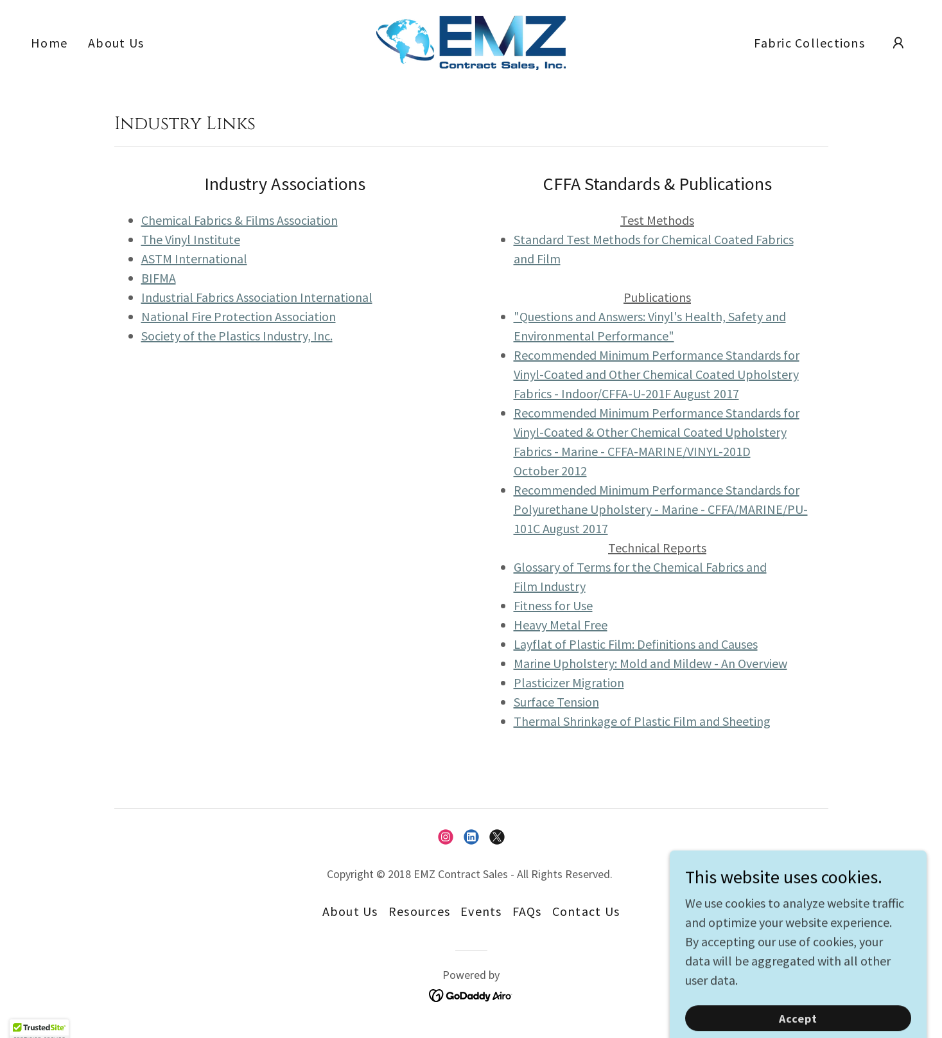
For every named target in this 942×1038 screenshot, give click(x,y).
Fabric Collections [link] (809, 43)
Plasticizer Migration (569, 682)
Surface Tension (556, 702)
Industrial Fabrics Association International (256, 297)
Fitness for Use (553, 605)
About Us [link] (116, 43)
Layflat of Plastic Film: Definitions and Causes (636, 644)
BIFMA (158, 278)
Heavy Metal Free (560, 625)
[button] (898, 43)
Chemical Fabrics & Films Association (239, 220)
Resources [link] (419, 911)
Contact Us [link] (586, 911)
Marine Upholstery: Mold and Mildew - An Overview (650, 663)
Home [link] (49, 43)
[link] (471, 41)
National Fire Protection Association (238, 316)
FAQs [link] (527, 911)
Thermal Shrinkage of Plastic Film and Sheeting (642, 721)
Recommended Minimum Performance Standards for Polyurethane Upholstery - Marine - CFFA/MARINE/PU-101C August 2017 (661, 509)
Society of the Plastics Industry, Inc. (237, 336)
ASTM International (194, 259)
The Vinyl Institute (190, 239)
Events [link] (481, 911)
